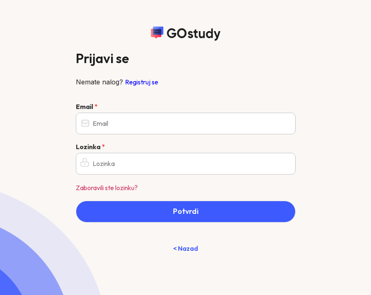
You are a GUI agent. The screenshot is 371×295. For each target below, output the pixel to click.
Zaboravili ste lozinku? (107, 188)
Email (87, 106)
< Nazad (185, 248)
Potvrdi (185, 211)
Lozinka (90, 147)
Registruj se (141, 82)
